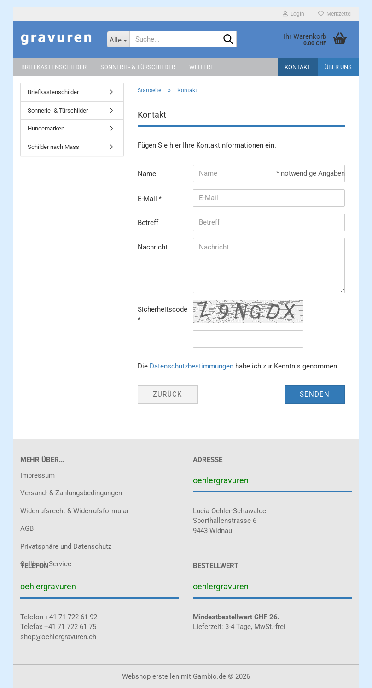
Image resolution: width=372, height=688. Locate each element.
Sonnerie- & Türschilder (137, 67)
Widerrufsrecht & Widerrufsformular (74, 511)
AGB (27, 528)
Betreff (148, 223)
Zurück (167, 394)
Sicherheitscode (162, 309)
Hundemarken (46, 128)
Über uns (338, 67)
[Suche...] (118, 39)
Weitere (201, 67)
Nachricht (153, 247)
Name (147, 174)
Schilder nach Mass (53, 146)
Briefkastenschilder (54, 67)
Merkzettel (335, 14)
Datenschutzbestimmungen (191, 366)
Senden (315, 394)
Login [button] (293, 14)
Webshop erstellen (150, 676)
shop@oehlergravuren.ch (58, 637)
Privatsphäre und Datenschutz (65, 546)
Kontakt (298, 67)
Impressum (37, 475)
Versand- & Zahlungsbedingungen (71, 493)
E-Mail (148, 199)
